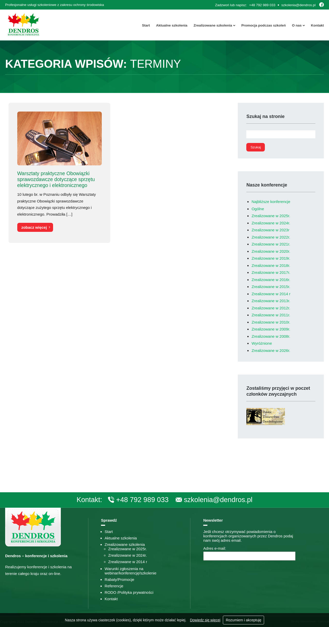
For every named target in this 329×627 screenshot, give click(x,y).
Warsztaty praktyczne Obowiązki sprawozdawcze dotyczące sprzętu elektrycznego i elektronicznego (56, 179)
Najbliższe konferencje (270, 201)
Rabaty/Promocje (119, 579)
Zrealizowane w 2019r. (270, 258)
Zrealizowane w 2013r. (270, 301)
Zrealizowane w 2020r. (270, 251)
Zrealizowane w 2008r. (270, 336)
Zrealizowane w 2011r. (270, 315)
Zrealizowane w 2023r (270, 230)
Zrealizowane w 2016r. (270, 279)
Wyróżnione (261, 343)
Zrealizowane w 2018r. (270, 265)
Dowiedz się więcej (205, 620)
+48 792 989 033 (262, 5)
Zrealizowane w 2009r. (270, 329)
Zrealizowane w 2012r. (270, 308)
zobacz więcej (34, 227)
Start (146, 25)
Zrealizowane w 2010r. (270, 322)
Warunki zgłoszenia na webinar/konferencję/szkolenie (130, 570)
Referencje (114, 586)
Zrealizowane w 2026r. (270, 350)
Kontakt (317, 25)
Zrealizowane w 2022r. (270, 237)
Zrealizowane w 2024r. (270, 223)
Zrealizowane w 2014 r (270, 294)
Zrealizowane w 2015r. (270, 286)
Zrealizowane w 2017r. (270, 272)
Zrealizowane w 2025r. (270, 216)
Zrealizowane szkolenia (212, 25)
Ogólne (257, 209)
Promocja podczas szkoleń (263, 25)
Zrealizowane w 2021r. (270, 244)
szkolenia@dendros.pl (298, 5)
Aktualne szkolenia (172, 25)
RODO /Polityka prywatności (129, 592)
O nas (297, 25)
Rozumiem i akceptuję (243, 620)
